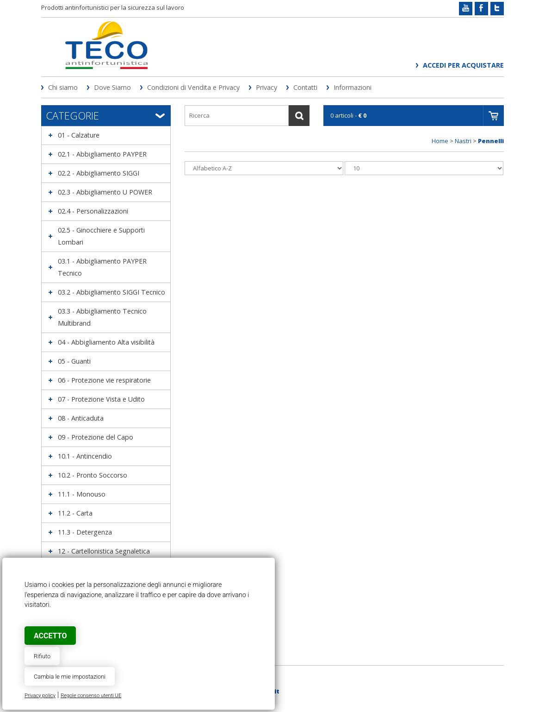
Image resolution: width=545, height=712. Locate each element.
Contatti (305, 87)
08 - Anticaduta (81, 418)
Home (440, 141)
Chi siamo (63, 87)
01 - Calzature (78, 135)
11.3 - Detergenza (85, 532)
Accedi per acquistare (463, 65)
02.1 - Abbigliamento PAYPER (102, 154)
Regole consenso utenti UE (91, 696)
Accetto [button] (50, 635)
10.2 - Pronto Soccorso (92, 475)
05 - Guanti (74, 361)
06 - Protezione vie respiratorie (104, 380)
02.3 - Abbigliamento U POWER (105, 192)
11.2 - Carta (75, 513)
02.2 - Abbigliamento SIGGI (98, 173)
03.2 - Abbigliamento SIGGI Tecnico (111, 292)
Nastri (463, 141)
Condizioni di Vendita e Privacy (193, 87)
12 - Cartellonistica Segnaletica (104, 551)
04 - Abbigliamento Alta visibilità (106, 342)
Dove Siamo (112, 87)
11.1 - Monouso (81, 494)
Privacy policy (40, 696)
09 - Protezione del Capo (95, 437)
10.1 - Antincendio (85, 456)
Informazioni (353, 87)
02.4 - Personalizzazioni (93, 211)
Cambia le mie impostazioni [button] (69, 676)
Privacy (266, 87)
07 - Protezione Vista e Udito (101, 399)
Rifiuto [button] (42, 656)
